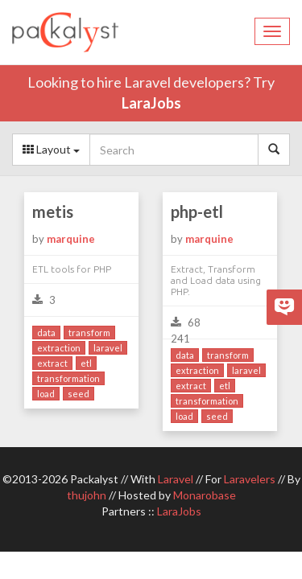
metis (52, 211)
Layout (51, 149)
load (46, 393)
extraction (59, 348)
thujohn (86, 495)
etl (86, 363)
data (46, 332)
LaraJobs (151, 103)
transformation (68, 378)
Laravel (175, 479)
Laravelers (249, 479)
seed (78, 393)
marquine (71, 238)
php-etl (197, 211)
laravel (107, 348)
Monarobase (204, 495)
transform (89, 332)
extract (52, 363)
